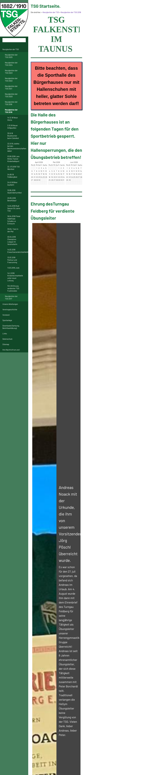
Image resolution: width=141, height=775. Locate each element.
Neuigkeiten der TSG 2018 (71, 12)
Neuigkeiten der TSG (51, 12)
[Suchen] (14, 40)
